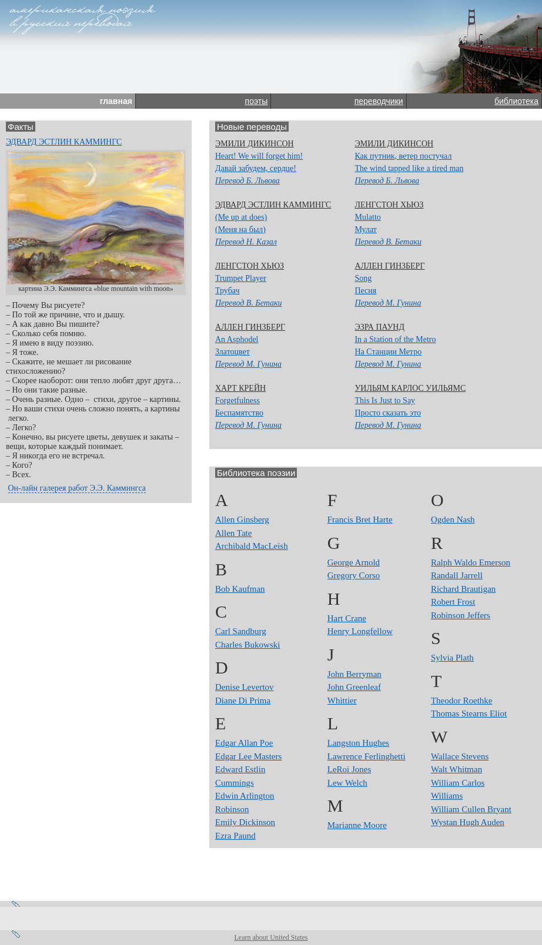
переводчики (378, 101)
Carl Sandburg (240, 631)
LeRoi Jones (349, 769)
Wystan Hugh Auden (467, 822)
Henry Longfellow (360, 631)
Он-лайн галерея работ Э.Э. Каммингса (77, 488)
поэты (256, 101)
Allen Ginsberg (242, 519)
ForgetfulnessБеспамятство (248, 413)
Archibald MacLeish (251, 546)
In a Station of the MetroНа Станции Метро (395, 351)
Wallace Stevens (460, 756)
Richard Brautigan (463, 589)
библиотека (516, 101)
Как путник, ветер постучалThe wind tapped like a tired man (408, 168)
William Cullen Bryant (471, 809)
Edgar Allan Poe (244, 743)
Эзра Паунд (379, 327)
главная (116, 101)
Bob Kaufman (240, 589)
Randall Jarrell (457, 575)
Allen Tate (233, 533)
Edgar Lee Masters (248, 756)
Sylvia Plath (452, 657)
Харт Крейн (240, 388)
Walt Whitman (456, 769)
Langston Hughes (358, 743)
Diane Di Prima (242, 700)
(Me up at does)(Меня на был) (246, 229)
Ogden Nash (453, 519)
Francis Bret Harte (360, 519)
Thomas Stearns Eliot (469, 713)
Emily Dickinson (245, 822)
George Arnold (353, 562)
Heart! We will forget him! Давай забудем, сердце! (259, 168)
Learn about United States (271, 937)
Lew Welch (347, 783)
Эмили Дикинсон (254, 143)
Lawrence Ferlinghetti (366, 756)
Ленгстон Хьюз (388, 204)
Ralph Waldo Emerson (470, 562)
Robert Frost (453, 601)
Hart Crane (346, 618)
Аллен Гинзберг (389, 266)
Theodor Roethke (462, 700)
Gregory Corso (353, 575)
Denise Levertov (244, 687)
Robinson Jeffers (460, 615)
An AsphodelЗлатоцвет (248, 351)
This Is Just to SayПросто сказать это (387, 413)
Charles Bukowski (247, 644)
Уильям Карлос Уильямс (410, 388)
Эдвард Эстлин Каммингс (64, 142)
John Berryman (354, 674)
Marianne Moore (357, 825)
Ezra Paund (235, 835)
